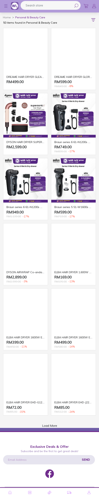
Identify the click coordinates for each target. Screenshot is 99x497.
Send (86, 459)
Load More (49, 426)
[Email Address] (49, 460)
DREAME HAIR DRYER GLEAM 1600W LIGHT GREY (38, 77)
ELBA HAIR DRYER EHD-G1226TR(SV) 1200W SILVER (40, 402)
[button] (4, 6)
